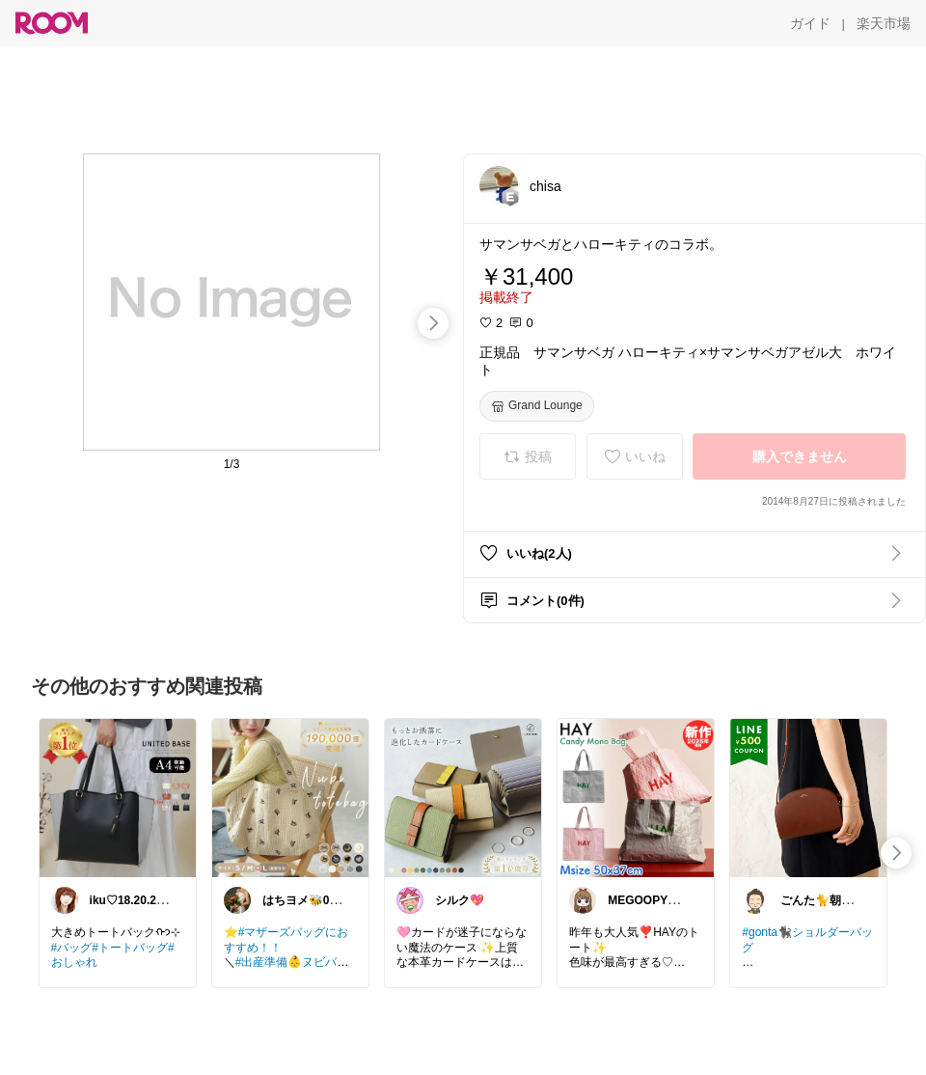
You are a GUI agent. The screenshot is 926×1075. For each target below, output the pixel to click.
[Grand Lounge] (536, 406)
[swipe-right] (433, 323)
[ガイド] (810, 23)
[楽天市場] (884, 23)
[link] (118, 797)
